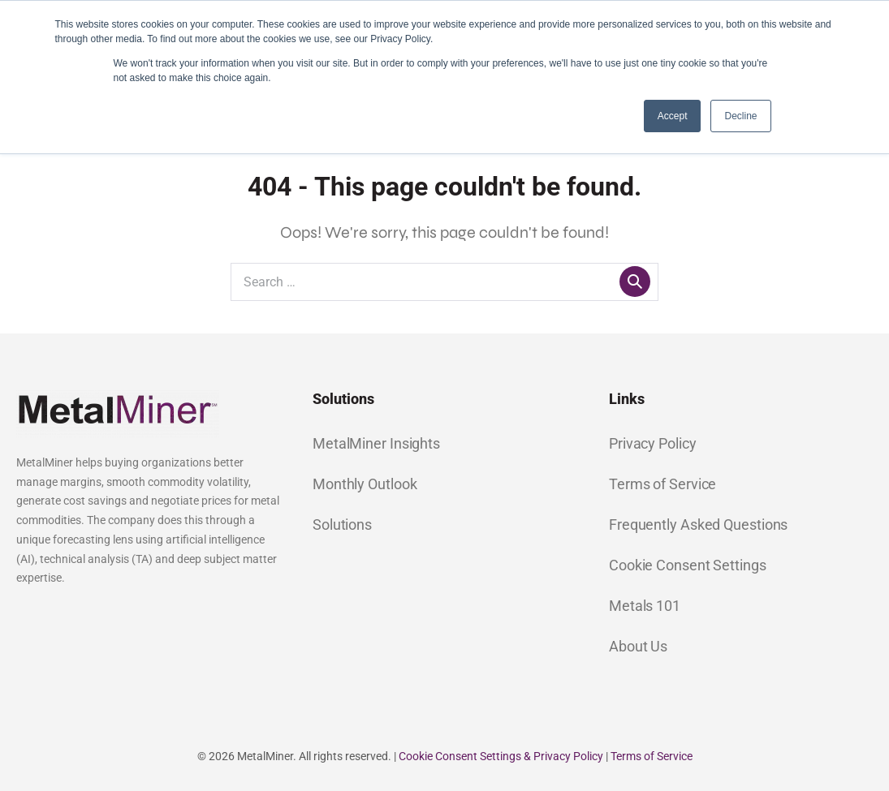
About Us (638, 646)
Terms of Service (662, 483)
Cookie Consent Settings (687, 565)
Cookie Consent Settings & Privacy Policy (501, 756)
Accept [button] (673, 116)
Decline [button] (740, 116)
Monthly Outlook (365, 483)
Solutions (342, 524)
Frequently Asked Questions (698, 524)
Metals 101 (644, 605)
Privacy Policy (653, 443)
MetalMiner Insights (376, 443)
